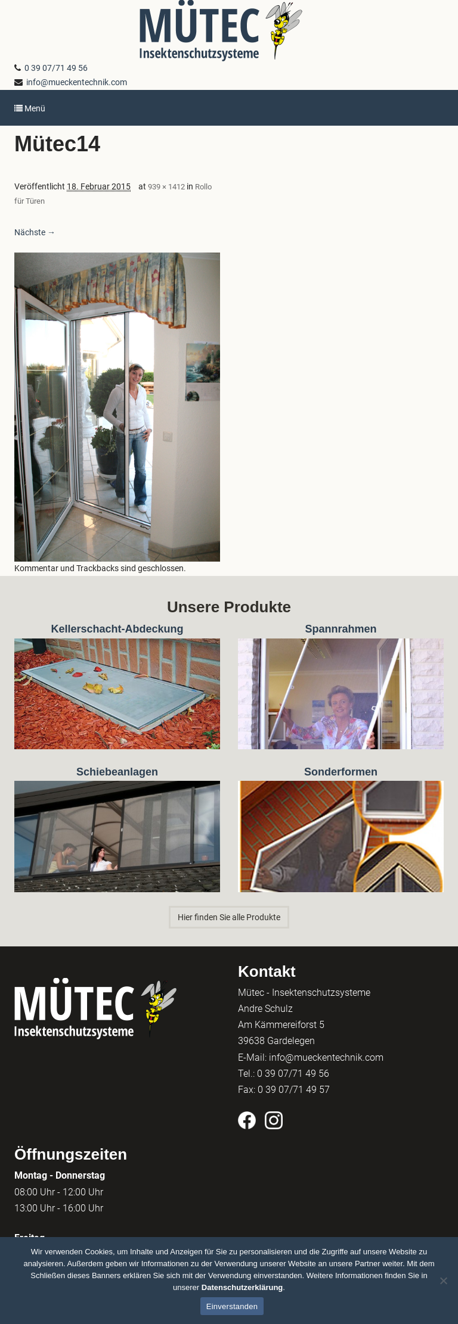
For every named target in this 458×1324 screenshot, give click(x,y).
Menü (29, 108)
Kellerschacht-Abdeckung (117, 629)
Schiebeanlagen (117, 772)
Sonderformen (340, 772)
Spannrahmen (340, 629)
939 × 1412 (166, 186)
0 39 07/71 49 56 (54, 68)
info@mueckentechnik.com (75, 82)
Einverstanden (232, 1306)
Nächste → (34, 232)
